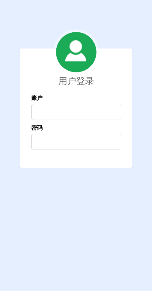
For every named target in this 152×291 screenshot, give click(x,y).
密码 (37, 127)
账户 (37, 97)
